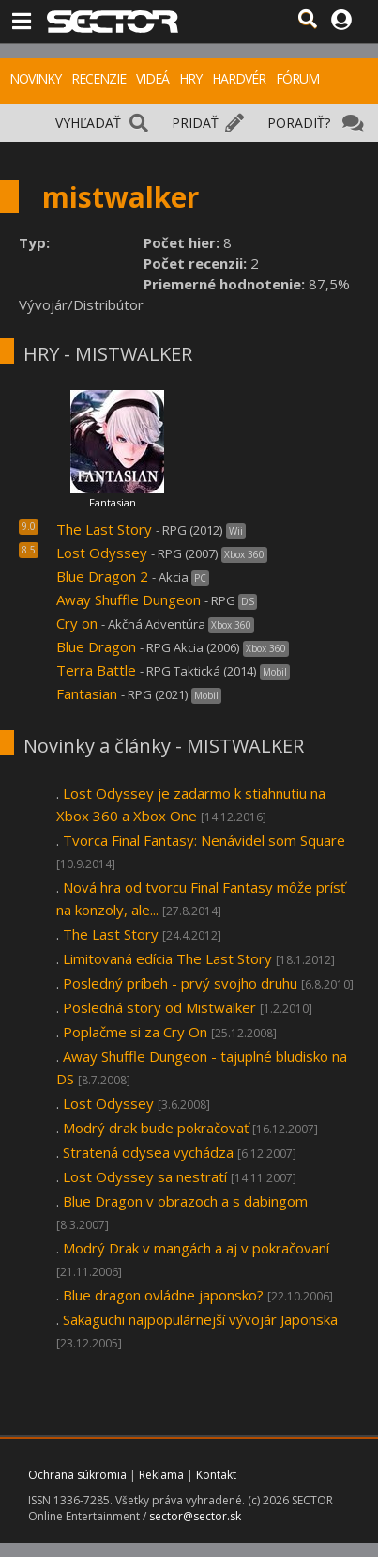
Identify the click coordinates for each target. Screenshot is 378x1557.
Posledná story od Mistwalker (159, 1007)
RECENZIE (98, 78)
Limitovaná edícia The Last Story (167, 958)
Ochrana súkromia (77, 1475)
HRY (190, 78)
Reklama (161, 1475)
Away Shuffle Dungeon (128, 599)
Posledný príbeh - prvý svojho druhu (180, 982)
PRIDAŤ (195, 123)
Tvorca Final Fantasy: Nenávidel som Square (204, 840)
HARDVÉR (238, 78)
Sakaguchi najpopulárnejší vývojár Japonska (200, 1319)
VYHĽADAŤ (88, 123)
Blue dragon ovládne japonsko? (163, 1294)
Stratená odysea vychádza (150, 1152)
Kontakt (216, 1475)
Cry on (77, 623)
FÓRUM (297, 78)
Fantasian (112, 502)
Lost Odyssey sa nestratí (145, 1176)
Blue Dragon (96, 646)
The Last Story (104, 529)
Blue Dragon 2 (102, 576)
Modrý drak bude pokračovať (156, 1127)
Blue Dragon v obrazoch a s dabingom (185, 1200)
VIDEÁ (152, 78)
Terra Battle (96, 670)
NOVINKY (35, 78)
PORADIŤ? (298, 123)
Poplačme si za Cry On (135, 1031)
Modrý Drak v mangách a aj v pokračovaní (196, 1247)
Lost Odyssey (101, 552)
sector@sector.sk (195, 1516)
